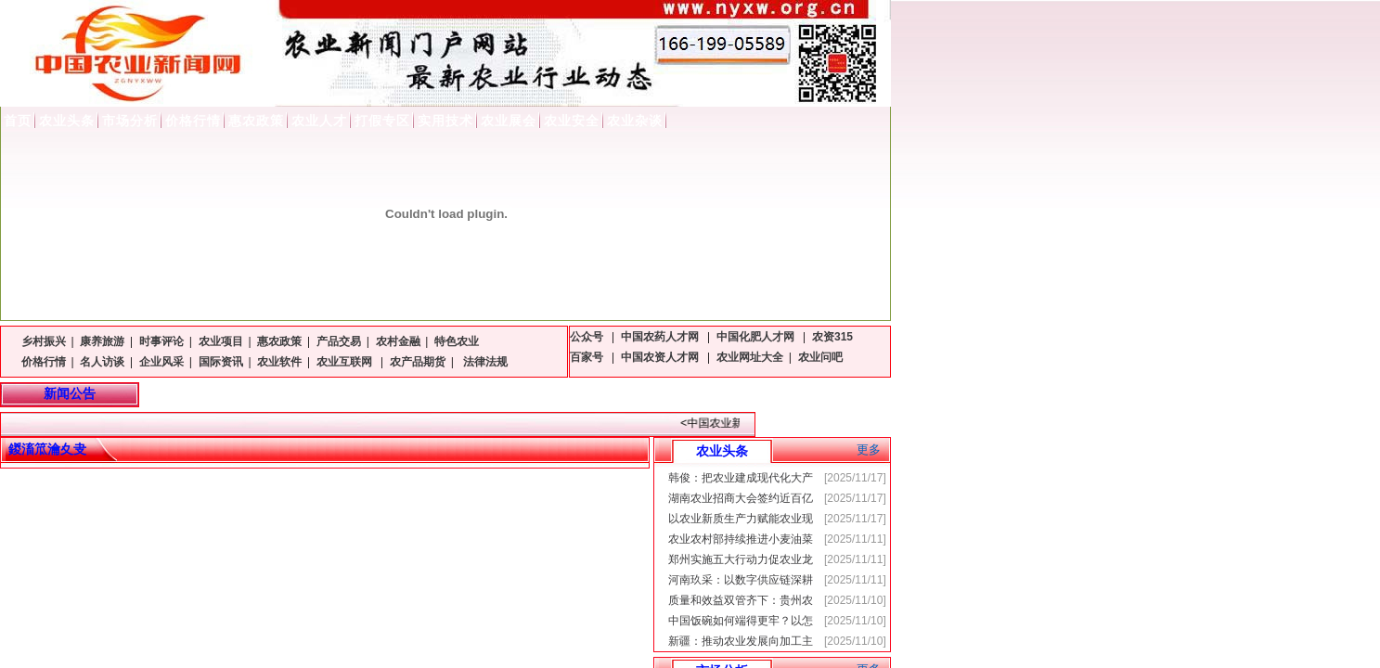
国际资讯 (221, 361)
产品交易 (338, 341)
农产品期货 (417, 361)
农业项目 (221, 341)
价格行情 (43, 361)
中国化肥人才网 (756, 336)
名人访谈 (102, 361)
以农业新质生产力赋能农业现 (740, 518)
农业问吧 (820, 357)
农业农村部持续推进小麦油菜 (740, 539)
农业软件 (279, 361)
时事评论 (161, 341)
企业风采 (161, 361)
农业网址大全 (749, 357)
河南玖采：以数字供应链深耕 (740, 579)
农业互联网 (345, 361)
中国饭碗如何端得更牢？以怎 (740, 620)
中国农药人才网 (661, 336)
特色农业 (456, 341)
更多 (869, 449)
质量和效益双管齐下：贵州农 (740, 600)
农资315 (832, 336)
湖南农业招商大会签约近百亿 (740, 498)
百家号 (588, 357)
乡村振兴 (43, 341)
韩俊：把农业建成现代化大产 (740, 477)
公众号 (588, 336)
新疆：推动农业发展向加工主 (740, 641)
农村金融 (398, 341)
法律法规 (484, 361)
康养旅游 (102, 341)
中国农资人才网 (661, 357)
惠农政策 (279, 341)
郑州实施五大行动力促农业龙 (740, 559)
